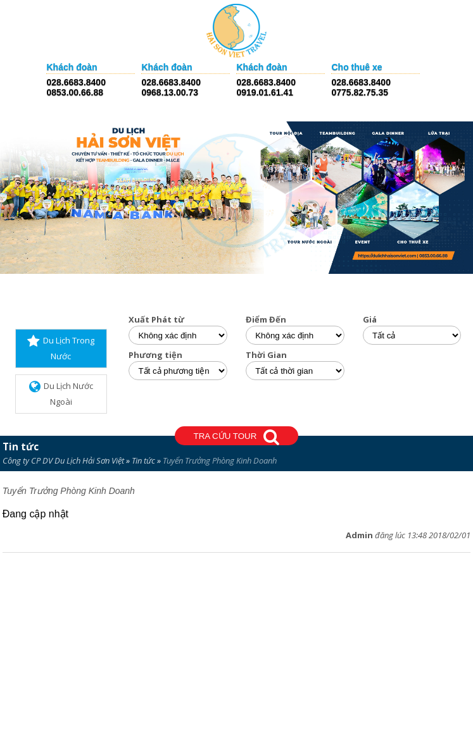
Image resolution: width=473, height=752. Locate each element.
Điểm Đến (266, 320)
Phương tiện (155, 355)
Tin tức (21, 446)
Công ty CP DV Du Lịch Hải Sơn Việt (63, 460)
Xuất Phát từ (156, 320)
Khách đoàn (71, 67)
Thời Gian (266, 355)
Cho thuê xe (356, 67)
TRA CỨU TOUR (237, 437)
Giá (370, 320)
